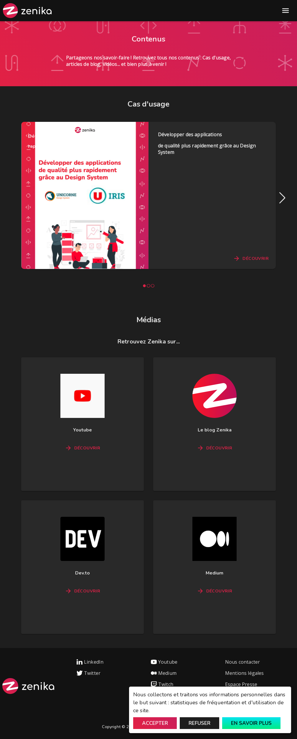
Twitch (162, 684)
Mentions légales (244, 673)
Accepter (155, 723)
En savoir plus (251, 723)
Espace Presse (241, 684)
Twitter (88, 673)
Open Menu (285, 10)
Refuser (199, 723)
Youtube (164, 662)
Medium (163, 673)
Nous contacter (242, 662)
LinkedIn (90, 662)
